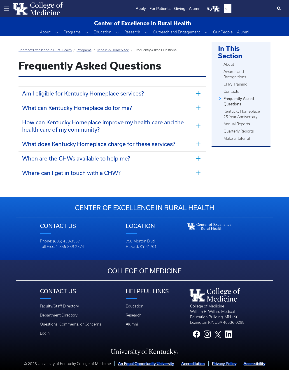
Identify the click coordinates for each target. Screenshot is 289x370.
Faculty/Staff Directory (59, 306)
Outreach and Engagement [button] (176, 32)
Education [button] (102, 32)
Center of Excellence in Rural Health (45, 50)
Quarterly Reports (239, 131)
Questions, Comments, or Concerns (70, 324)
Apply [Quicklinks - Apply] (187, 8)
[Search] (280, 8)
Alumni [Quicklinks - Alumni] (242, 8)
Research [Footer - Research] (134, 315)
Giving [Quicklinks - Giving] (226, 8)
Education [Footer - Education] (134, 306)
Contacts (231, 91)
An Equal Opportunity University (146, 363)
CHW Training (235, 84)
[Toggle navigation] (6, 8)
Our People (223, 32)
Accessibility (254, 363)
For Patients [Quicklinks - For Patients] (206, 8)
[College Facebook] (196, 335)
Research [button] (132, 32)
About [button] (45, 32)
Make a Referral (237, 138)
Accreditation (193, 363)
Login (45, 333)
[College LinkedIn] (228, 335)
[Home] (38, 8)
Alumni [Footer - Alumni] (132, 324)
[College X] (217, 334)
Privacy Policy (224, 363)
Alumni (243, 32)
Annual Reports (237, 124)
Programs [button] (72, 32)
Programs (84, 50)
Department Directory (58, 315)
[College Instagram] (207, 335)
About (229, 64)
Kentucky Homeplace (113, 50)
